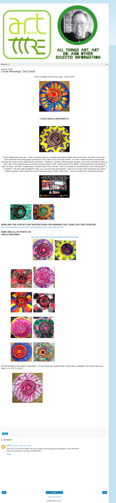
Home (54, 492)
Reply (9, 454)
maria (9, 445)
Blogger (59, 501)
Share (5, 433)
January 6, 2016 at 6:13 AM (21, 445)
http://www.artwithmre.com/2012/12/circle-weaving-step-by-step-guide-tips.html (32, 227)
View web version (54, 497)
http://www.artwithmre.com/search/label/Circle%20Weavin (54, 237)
